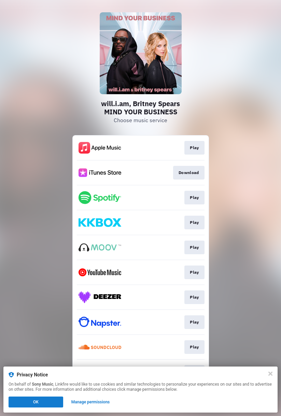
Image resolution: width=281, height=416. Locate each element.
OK (36, 402)
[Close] (270, 373)
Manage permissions (90, 402)
